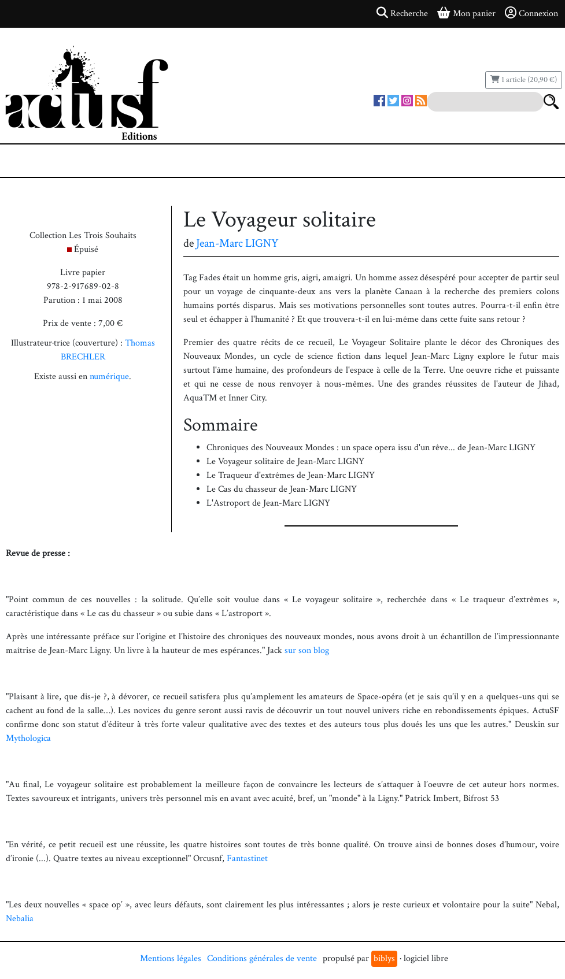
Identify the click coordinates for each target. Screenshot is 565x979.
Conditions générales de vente (262, 958)
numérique (109, 376)
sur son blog (307, 650)
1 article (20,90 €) (523, 80)
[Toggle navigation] (44, 160)
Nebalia (20, 919)
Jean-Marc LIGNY (237, 243)
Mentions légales (170, 958)
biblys (384, 958)
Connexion (531, 13)
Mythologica (28, 738)
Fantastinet (247, 858)
